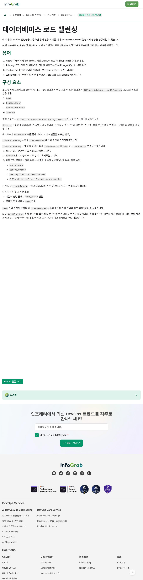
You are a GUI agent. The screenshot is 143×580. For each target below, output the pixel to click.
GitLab (5, 562)
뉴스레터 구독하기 (71, 443)
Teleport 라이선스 (87, 568)
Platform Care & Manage (48, 516)
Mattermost (46, 562)
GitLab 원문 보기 (12, 381)
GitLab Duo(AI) (9, 568)
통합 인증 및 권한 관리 (12, 521)
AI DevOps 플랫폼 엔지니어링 (16, 516)
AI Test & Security (10, 531)
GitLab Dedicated (10, 573)
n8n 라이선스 (123, 568)
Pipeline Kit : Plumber (47, 526)
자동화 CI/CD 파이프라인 (13, 526)
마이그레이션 (8, 537)
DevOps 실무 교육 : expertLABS (52, 521)
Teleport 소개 (85, 562)
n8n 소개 (121, 562)
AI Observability (9, 542)
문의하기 (132, 4)
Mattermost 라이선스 (50, 573)
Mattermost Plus (48, 568)
